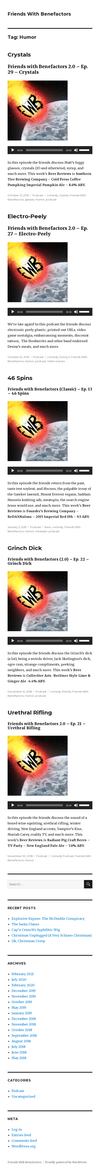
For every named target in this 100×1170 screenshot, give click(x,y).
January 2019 (22, 1013)
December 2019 (24, 991)
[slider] (44, 150)
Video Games (56, 361)
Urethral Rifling (30, 712)
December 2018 (24, 1019)
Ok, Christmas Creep (28, 941)
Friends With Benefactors (39, 14)
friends (66, 691)
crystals (64, 195)
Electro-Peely (27, 216)
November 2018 (24, 1024)
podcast (51, 199)
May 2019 (19, 1008)
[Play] (13, 150)
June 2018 (19, 1052)
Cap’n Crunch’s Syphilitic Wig (36, 930)
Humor (40, 199)
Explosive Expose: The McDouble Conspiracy (48, 919)
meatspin (41, 531)
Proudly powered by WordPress (66, 1162)
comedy (52, 195)
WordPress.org (24, 1146)
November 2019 (24, 996)
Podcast (37, 195)
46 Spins (20, 378)
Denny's (64, 357)
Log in (17, 1129)
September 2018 (24, 1035)
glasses (29, 199)
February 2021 (23, 974)
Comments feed (24, 1141)
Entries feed (21, 1135)
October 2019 (22, 1002)
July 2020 (19, 980)
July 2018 (19, 1047)
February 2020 (23, 985)
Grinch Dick (25, 548)
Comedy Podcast (62, 856)
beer (48, 527)
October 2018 (22, 1030)
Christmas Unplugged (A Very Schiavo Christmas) (52, 935)
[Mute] (76, 150)
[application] (50, 150)
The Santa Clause (25, 924)
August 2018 (21, 1041)
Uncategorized (23, 1096)
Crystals (19, 54)
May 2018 (19, 1058)
